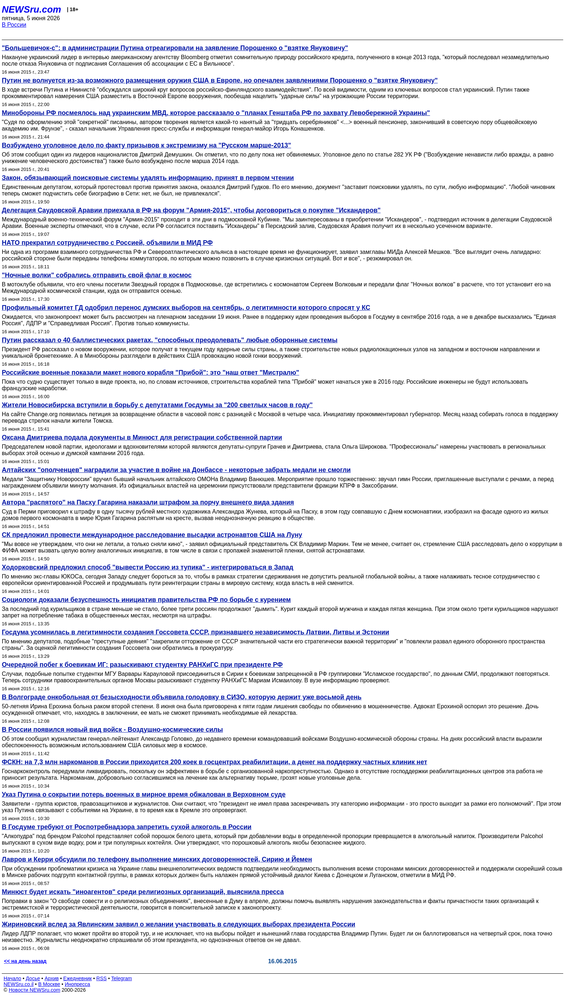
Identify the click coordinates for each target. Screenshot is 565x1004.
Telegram (121, 978)
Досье (33, 978)
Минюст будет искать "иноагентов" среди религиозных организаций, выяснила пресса (143, 891)
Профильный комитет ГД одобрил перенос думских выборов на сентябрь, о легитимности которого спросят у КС (186, 307)
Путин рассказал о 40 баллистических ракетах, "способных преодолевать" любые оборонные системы (170, 340)
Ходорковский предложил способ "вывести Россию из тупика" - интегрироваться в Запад (147, 567)
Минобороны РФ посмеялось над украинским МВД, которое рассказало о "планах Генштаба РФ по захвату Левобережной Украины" (216, 112)
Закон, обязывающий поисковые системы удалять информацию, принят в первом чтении (148, 177)
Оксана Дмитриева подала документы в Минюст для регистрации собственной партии (142, 437)
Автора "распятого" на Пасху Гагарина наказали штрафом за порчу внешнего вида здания (148, 502)
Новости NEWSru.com (34, 990)
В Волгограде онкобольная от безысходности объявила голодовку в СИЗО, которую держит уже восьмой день (181, 697)
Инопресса (77, 984)
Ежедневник (77, 978)
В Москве (49, 984)
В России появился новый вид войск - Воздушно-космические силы (112, 729)
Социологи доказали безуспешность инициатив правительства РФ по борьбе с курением (146, 599)
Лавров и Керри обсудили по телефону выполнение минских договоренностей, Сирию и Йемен (157, 859)
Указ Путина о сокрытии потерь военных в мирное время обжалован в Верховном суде (143, 794)
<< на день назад (25, 961)
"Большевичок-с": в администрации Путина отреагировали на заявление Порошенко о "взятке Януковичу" (175, 48)
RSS (101, 978)
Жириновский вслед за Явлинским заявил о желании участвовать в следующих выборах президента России (178, 924)
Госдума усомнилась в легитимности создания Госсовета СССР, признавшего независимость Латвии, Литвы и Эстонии (195, 632)
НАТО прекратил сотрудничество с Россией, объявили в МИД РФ (107, 242)
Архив (52, 978)
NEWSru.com (31, 9)
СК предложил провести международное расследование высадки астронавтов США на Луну (152, 534)
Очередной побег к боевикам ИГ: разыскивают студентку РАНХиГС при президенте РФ (142, 664)
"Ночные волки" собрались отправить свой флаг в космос (97, 275)
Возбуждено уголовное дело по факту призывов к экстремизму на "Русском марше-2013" (146, 145)
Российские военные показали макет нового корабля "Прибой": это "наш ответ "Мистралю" (150, 372)
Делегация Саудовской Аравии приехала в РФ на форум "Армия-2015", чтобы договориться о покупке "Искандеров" (191, 210)
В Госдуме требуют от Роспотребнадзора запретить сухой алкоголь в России (127, 827)
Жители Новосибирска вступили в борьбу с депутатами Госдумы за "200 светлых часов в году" (157, 405)
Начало (12, 978)
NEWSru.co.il (19, 984)
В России (14, 25)
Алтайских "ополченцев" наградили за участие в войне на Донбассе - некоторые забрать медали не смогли (176, 470)
